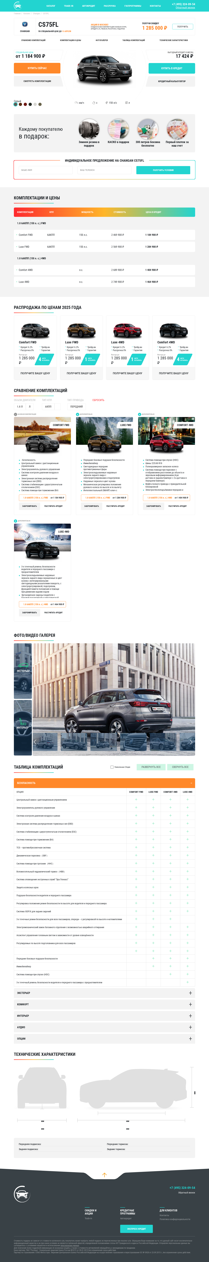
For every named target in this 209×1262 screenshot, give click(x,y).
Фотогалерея (102, 40)
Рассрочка (110, 6)
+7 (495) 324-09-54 (183, 4)
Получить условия (163, 170)
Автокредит (88, 6)
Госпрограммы (132, 6)
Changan (36, 13)
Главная (17, 13)
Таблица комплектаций (133, 40)
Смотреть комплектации (37, 81)
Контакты (155, 6)
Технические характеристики (174, 40)
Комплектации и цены (70, 40)
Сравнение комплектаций (33, 40)
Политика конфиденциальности (175, 1219)
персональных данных (70, 1246)
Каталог (51, 6)
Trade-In (68, 6)
